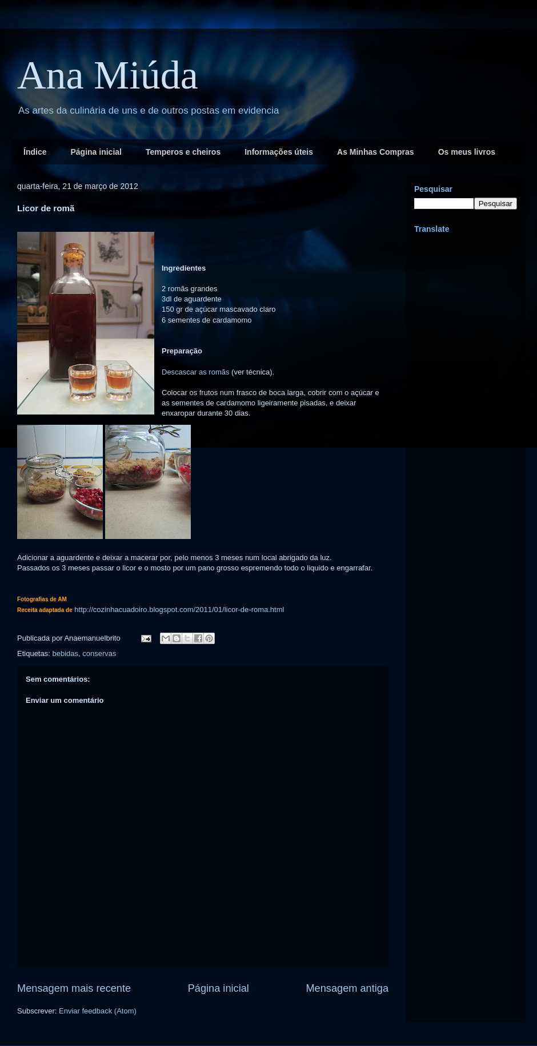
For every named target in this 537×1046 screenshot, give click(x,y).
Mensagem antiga (347, 988)
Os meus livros (466, 151)
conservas (99, 653)
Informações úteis (279, 151)
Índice (34, 151)
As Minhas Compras (375, 151)
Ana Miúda (107, 75)
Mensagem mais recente (74, 988)
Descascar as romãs (195, 372)
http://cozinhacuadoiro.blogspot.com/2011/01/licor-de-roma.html (179, 609)
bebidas (65, 653)
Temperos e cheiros (183, 151)
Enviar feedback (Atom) (98, 1011)
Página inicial (95, 151)
